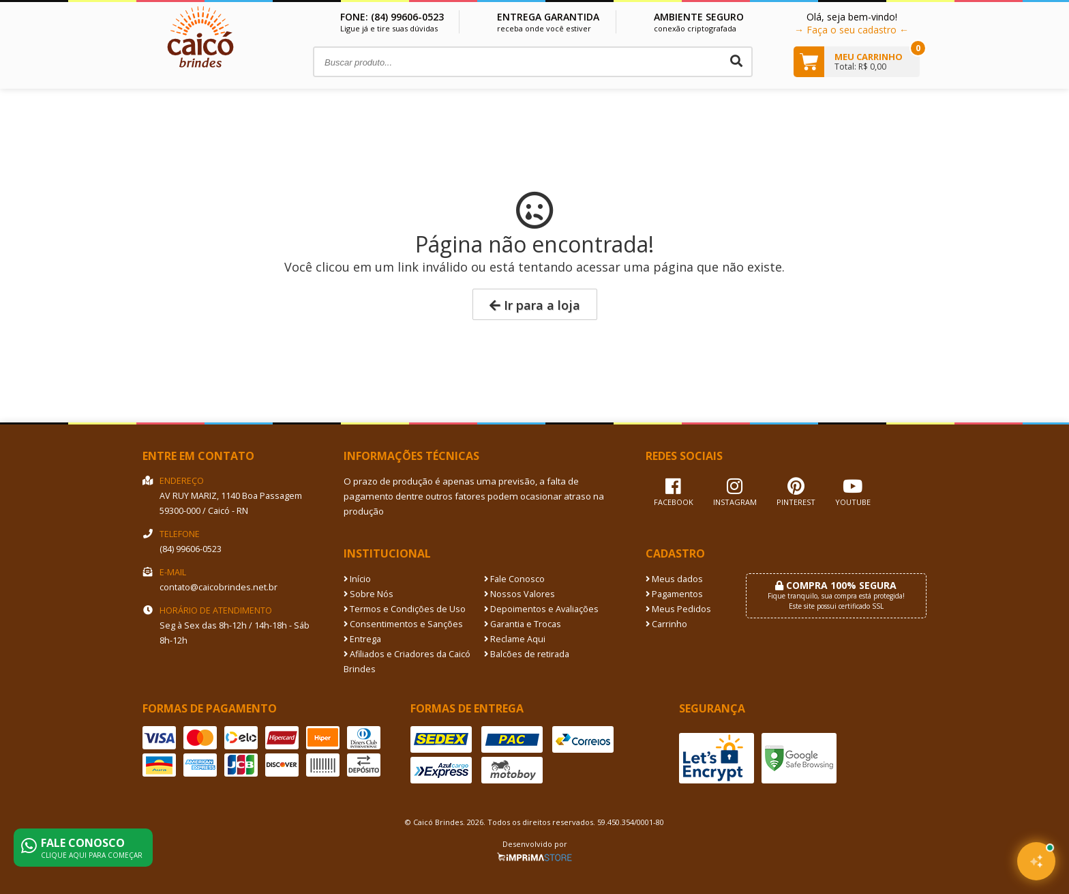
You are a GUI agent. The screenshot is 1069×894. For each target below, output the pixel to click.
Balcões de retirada (526, 654)
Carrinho (666, 624)
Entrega (362, 639)
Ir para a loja (535, 305)
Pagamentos (674, 594)
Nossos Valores (519, 594)
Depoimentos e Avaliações (541, 609)
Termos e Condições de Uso (405, 609)
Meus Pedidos (678, 609)
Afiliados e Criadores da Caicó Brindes (407, 661)
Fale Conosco (514, 579)
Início (357, 579)
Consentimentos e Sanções (403, 624)
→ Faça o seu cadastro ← (851, 29)
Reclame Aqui (514, 639)
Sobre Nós (368, 594)
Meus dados (674, 579)
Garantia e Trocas (522, 624)
